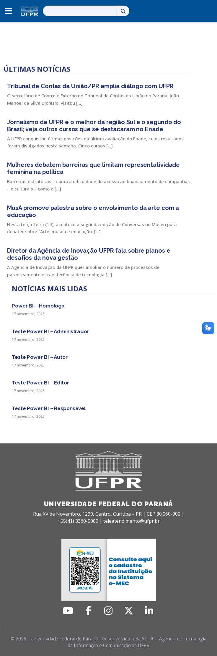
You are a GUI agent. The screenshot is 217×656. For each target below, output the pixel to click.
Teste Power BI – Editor (40, 383)
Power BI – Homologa (38, 306)
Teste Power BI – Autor (40, 357)
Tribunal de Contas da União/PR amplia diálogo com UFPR (90, 86)
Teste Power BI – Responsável (49, 408)
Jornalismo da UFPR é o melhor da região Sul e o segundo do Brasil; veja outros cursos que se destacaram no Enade (94, 126)
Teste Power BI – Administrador (50, 331)
